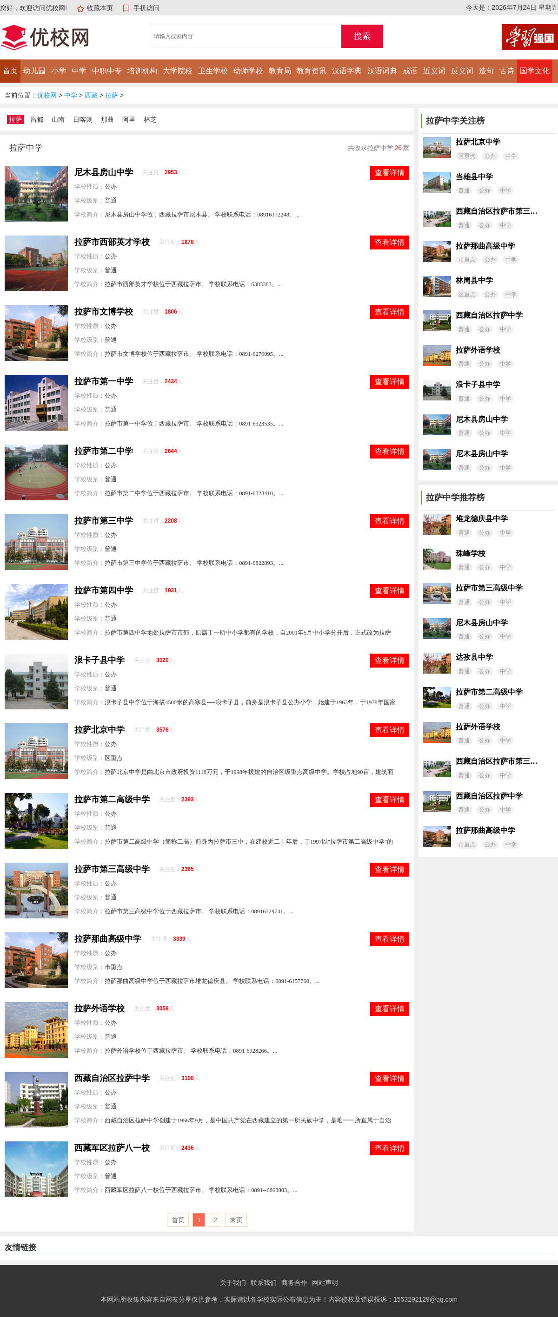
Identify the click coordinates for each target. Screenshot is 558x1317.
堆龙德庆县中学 (482, 519)
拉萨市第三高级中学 (112, 869)
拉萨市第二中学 (103, 451)
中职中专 (107, 71)
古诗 (506, 71)
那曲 (107, 119)
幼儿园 (34, 71)
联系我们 (264, 1282)
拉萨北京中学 (99, 729)
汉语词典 (382, 71)
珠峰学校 (470, 553)
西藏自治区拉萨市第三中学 (497, 211)
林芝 (150, 119)
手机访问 (146, 8)
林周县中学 (474, 280)
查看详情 (390, 173)
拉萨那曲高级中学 (107, 939)
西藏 (91, 95)
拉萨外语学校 (99, 1008)
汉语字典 (347, 71)
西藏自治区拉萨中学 (112, 1078)
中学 (79, 71)
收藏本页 (100, 8)
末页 (236, 1220)
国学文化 (535, 71)
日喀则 (83, 119)
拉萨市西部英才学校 (112, 242)
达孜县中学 (474, 657)
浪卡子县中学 (99, 660)
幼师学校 (248, 71)
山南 (58, 119)
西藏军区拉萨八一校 (112, 1148)
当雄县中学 (474, 177)
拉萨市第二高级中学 (112, 799)
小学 (58, 71)
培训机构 (142, 71)
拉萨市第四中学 (103, 590)
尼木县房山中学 (103, 172)
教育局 (280, 71)
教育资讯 (311, 71)
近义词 (434, 71)
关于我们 (233, 1282)
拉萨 (111, 95)
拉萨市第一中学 (103, 381)
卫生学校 (213, 71)
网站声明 (325, 1282)
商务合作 (294, 1282)
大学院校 (178, 71)
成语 (410, 71)
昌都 (36, 119)
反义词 (462, 71)
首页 (10, 71)
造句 (486, 71)
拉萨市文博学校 (103, 311)
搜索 (362, 36)
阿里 (128, 119)
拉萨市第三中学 (103, 520)
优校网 (47, 95)
